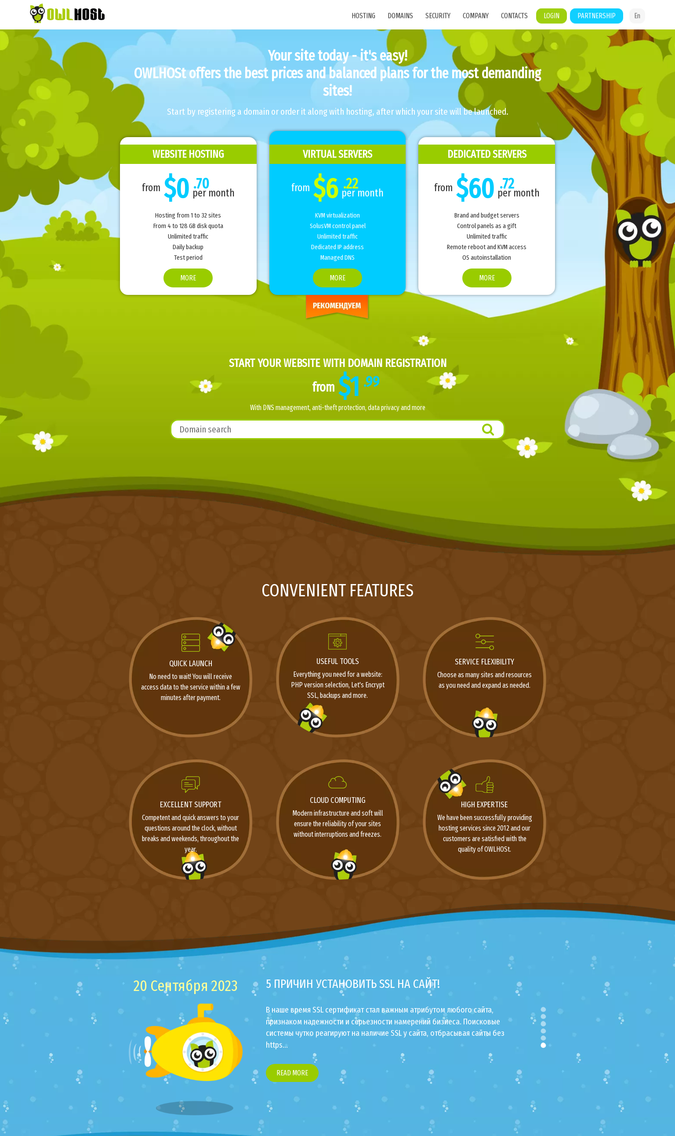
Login (551, 27)
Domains (400, 27)
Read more (292, 1073)
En (637, 27)
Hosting (363, 27)
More (188, 278)
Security (437, 27)
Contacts (514, 27)
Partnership (596, 27)
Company (476, 27)
